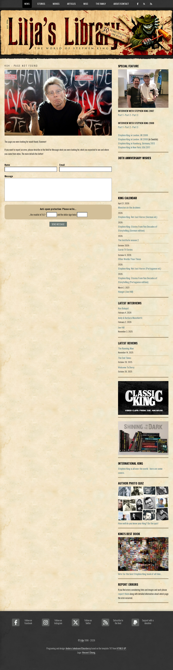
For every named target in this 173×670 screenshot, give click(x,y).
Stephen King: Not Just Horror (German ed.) (137, 217)
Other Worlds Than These (129, 259)
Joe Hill (121, 327)
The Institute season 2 (128, 240)
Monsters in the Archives (129, 207)
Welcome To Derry (126, 367)
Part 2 (128, 115)
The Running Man (126, 348)
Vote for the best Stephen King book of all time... (140, 574)
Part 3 (135, 115)
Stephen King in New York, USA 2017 (134, 147)
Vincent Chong (88, 652)
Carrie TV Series (125, 249)
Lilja (82, 640)
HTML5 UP (121, 648)
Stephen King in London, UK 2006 (133, 135)
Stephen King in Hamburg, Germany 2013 (136, 143)
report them (123, 593)
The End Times (124, 358)
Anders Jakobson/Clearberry (78, 648)
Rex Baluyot (123, 308)
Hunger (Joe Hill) (125, 291)
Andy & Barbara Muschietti (130, 317)
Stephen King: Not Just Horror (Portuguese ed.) (139, 268)
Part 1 (120, 115)
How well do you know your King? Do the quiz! (138, 523)
